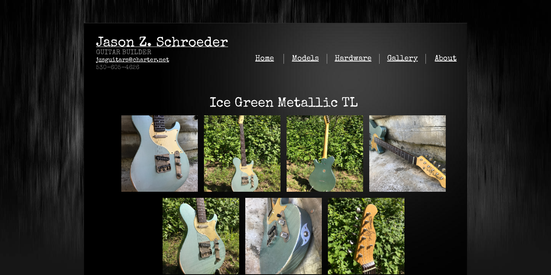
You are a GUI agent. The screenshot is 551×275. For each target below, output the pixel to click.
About (445, 59)
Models (305, 59)
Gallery (402, 59)
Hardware (353, 59)
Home (264, 59)
